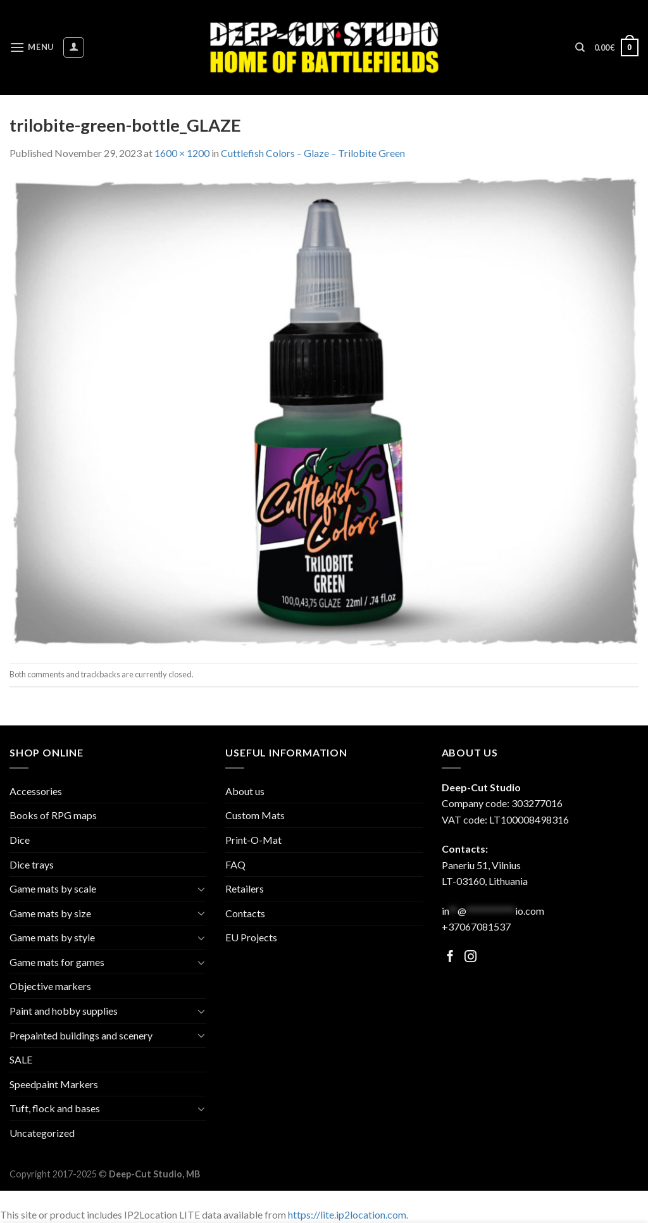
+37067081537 (476, 926)
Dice (19, 840)
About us (245, 791)
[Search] (580, 47)
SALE (20, 1059)
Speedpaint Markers (53, 1084)
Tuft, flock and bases (54, 1108)
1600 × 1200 (181, 153)
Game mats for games (56, 962)
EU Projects (251, 937)
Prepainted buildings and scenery (81, 1035)
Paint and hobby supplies (63, 1011)
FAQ (235, 864)
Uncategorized (42, 1133)
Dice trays (31, 864)
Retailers (244, 888)
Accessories (35, 791)
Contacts (245, 913)
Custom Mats (255, 815)
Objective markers (50, 986)
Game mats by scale (52, 888)
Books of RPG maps (53, 815)
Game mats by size (50, 913)
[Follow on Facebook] (450, 957)
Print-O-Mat (253, 840)
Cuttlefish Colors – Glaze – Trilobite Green (313, 153)
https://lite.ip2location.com (347, 1214)
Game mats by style (52, 937)
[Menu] (31, 47)
